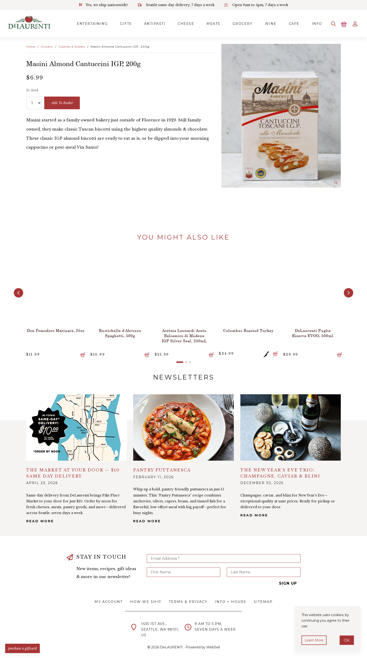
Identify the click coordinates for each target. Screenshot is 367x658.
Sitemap (263, 600)
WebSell (213, 645)
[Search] (330, 23)
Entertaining (75, 23)
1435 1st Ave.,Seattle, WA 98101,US (160, 627)
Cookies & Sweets (72, 45)
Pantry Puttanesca (162, 467)
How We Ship (145, 600)
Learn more (314, 640)
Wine (262, 23)
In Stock (32, 89)
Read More (40, 519)
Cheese (173, 23)
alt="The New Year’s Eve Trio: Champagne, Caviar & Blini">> (290, 424)
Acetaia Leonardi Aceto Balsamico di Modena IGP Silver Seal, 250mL (183, 332)
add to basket (62, 102)
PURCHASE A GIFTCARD (24, 646)
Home (30, 45)
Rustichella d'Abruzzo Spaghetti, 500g (119, 330)
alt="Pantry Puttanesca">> (183, 424)
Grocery (233, 23)
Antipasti (141, 23)
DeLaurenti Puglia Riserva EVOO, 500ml (312, 330)
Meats (203, 23)
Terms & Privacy (188, 600)
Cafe (287, 23)
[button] (17, 291)
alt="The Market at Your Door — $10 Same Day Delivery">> (76, 424)
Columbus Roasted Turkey (248, 327)
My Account (109, 600)
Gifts (111, 23)
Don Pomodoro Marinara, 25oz (55, 330)
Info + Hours (230, 600)
